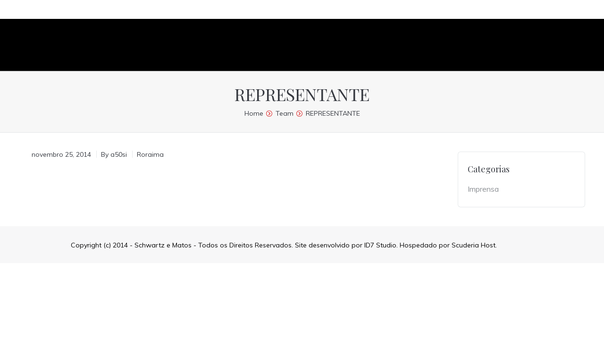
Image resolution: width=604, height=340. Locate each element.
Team (285, 113)
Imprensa (483, 189)
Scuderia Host (473, 245)
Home (253, 113)
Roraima (150, 154)
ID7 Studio (380, 245)
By (114, 154)
